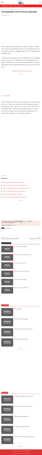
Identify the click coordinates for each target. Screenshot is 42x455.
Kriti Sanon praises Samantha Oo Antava (10, 238)
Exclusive (6, 9)
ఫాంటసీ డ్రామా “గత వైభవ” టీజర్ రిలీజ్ (21, 426)
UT (3, 15)
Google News (14, 225)
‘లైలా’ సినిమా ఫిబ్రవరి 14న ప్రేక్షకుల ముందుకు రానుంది (24, 437)
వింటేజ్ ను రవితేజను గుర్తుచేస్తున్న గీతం (21, 416)
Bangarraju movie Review (35, 238)
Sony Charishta (8, 228)
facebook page (17, 222)
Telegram (25, 221)
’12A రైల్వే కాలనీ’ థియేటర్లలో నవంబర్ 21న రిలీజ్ (23, 396)
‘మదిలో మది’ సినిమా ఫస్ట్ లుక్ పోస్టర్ (20, 279)
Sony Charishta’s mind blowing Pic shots (22, 255)
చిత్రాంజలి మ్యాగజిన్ (18, 309)
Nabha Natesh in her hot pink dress (21, 271)
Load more (21, 348)
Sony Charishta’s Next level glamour (13, 182)
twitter (24, 222)
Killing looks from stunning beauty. (22, 71)
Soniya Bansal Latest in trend (20, 263)
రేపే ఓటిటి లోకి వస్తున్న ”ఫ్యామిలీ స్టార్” (20, 246)
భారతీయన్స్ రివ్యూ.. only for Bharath (21, 288)
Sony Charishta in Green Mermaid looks (15, 185)
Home (2, 9)
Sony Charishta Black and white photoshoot (16, 188)
